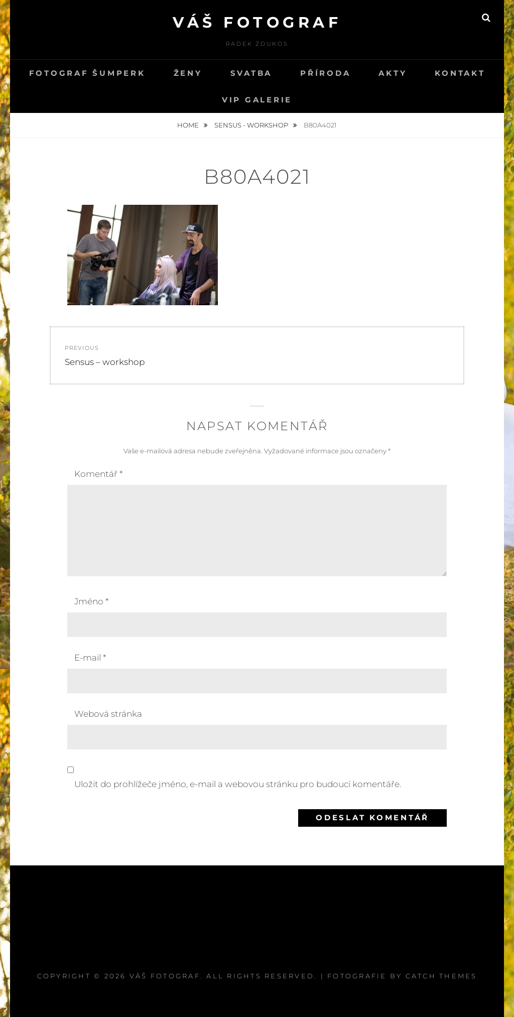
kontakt (460, 73)
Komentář (98, 474)
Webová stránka (108, 714)
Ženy (188, 73)
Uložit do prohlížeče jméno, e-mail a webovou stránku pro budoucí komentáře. (237, 784)
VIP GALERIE (257, 99)
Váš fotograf (257, 22)
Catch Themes (441, 976)
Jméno (91, 601)
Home (188, 125)
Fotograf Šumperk (87, 73)
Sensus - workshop (252, 125)
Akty (392, 73)
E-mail (90, 658)
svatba (251, 73)
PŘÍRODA (325, 73)
